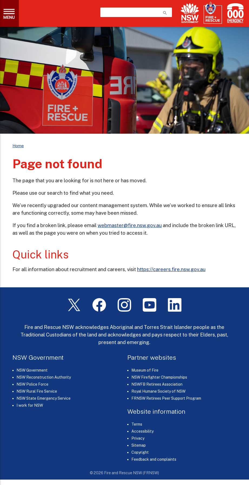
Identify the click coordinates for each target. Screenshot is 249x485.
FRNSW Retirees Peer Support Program (166, 398)
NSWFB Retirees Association (156, 384)
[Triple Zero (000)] (234, 13)
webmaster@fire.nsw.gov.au (130, 225)
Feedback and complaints (153, 459)
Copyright (140, 452)
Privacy (137, 438)
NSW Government (32, 370)
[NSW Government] (190, 13)
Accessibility (142, 431)
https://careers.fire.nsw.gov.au (171, 269)
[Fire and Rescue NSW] (213, 12)
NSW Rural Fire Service (36, 391)
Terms (136, 424)
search (164, 13)
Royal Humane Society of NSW (158, 391)
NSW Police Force (32, 384)
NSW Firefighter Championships (159, 377)
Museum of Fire (144, 370)
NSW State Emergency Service (43, 398)
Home (18, 145)
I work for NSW (29, 405)
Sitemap (138, 445)
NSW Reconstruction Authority (43, 377)
